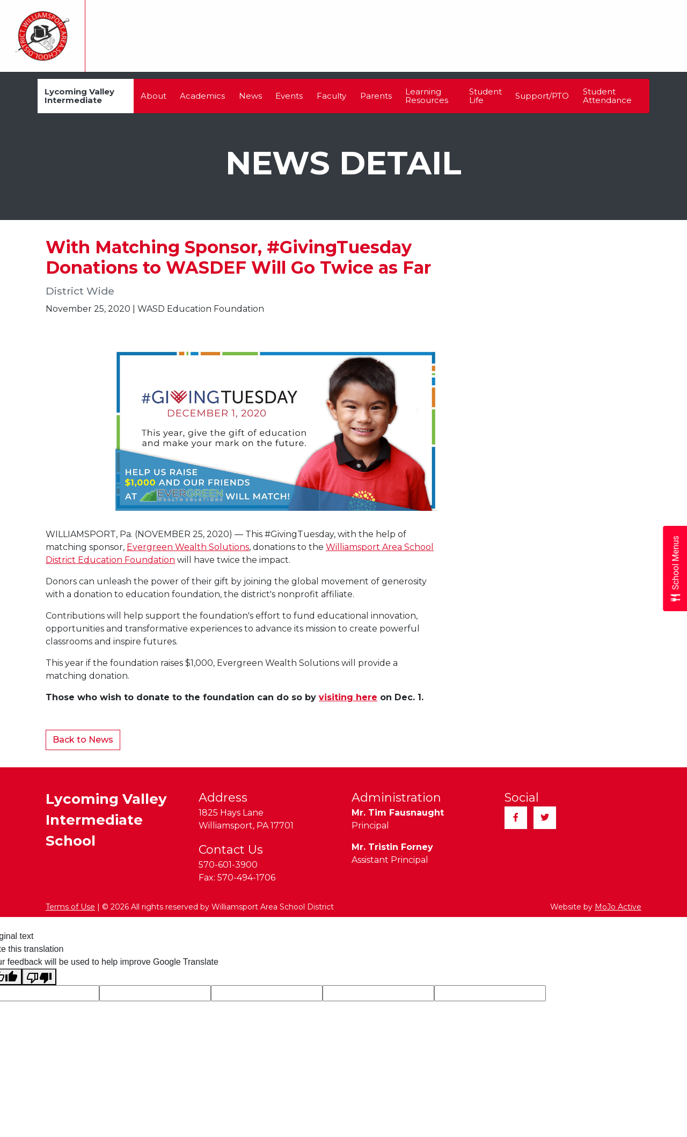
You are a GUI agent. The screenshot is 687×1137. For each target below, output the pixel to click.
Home (108, 48)
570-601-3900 (228, 865)
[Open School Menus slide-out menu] (675, 568)
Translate (212, 13)
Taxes (261, 13)
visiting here (348, 697)
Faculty (331, 96)
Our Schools (241, 49)
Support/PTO (542, 96)
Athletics (573, 49)
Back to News (83, 740)
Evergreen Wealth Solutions (188, 547)
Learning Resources (426, 95)
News (250, 96)
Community (405, 13)
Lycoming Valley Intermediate (79, 95)
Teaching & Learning (392, 49)
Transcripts (347, 13)
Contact (630, 48)
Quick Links (643, 13)
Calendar (302, 48)
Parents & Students (498, 49)
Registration (531, 13)
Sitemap (584, 13)
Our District (170, 49)
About (153, 96)
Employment (468, 13)
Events (289, 96)
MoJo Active (618, 907)
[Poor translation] (39, 977)
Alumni (299, 13)
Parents (376, 96)
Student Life (485, 95)
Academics (202, 96)
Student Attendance (607, 95)
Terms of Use (70, 907)
